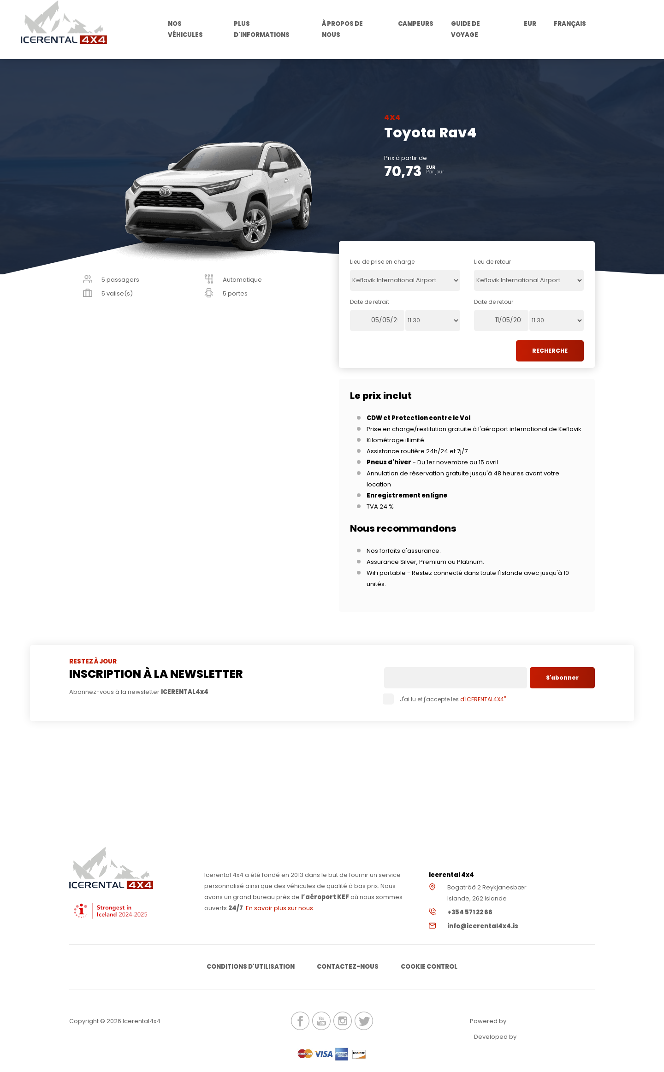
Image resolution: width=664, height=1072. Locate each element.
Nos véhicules (185, 29)
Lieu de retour (492, 262)
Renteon (533, 1021)
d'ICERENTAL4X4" (482, 699)
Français (570, 23)
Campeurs (415, 23)
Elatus (543, 1037)
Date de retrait (369, 302)
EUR (530, 23)
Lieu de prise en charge (382, 262)
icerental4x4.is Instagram (342, 1021)
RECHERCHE (550, 351)
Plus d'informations (262, 29)
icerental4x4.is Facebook (300, 1021)
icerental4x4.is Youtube (321, 1021)
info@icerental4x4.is (482, 926)
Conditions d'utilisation (251, 966)
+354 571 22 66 (469, 912)
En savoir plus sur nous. (280, 908)
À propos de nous (342, 29)
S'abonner (562, 677)
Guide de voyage (465, 29)
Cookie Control (429, 966)
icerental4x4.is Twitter (364, 1021)
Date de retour (493, 302)
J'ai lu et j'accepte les (445, 699)
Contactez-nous (348, 966)
